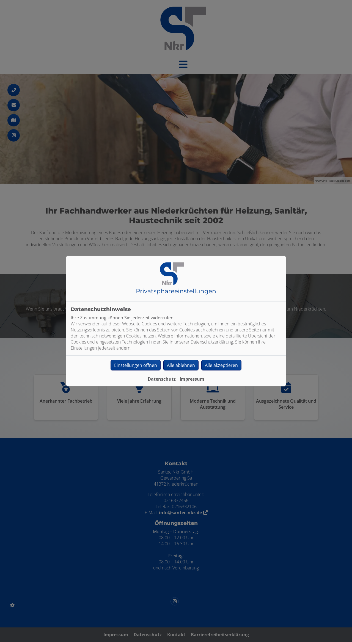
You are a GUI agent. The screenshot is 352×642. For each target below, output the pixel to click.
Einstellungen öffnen (135, 365)
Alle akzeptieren (221, 365)
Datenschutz (162, 379)
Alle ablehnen (181, 365)
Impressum (192, 379)
